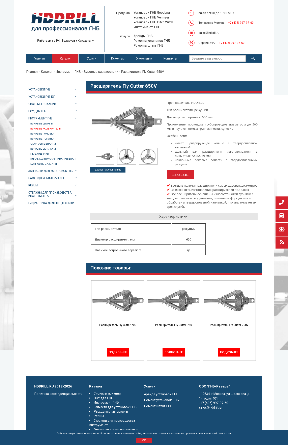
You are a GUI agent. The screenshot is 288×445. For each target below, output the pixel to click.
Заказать (180, 175)
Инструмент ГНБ (68, 72)
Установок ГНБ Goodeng (152, 12)
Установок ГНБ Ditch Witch (153, 22)
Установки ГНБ (39, 89)
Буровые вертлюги (43, 148)
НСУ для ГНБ (37, 111)
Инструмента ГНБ (147, 27)
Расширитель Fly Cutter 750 (173, 325)
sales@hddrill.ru (209, 33)
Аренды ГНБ (143, 36)
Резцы (33, 185)
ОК (144, 440)
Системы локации (42, 104)
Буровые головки (42, 133)
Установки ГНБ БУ (41, 96)
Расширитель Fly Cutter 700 (117, 325)
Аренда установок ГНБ (161, 394)
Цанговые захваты (43, 163)
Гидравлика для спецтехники (51, 203)
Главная (39, 58)
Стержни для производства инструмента (50, 194)
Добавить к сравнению (108, 169)
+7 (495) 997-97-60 (241, 23)
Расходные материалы (46, 178)
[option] (105, 156)
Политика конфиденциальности (58, 394)
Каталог (65, 58)
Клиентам (117, 58)
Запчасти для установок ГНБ (50, 171)
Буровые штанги (41, 123)
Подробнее (118, 352)
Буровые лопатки (42, 138)
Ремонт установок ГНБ (161, 400)
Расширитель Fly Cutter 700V (229, 325)
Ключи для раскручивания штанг (53, 158)
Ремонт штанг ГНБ (158, 406)
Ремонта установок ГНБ (152, 41)
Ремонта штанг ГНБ (149, 45)
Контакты (170, 58)
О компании (144, 58)
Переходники (39, 153)
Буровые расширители (101, 72)
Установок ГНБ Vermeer (151, 17)
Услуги (91, 58)
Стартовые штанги (43, 143)
